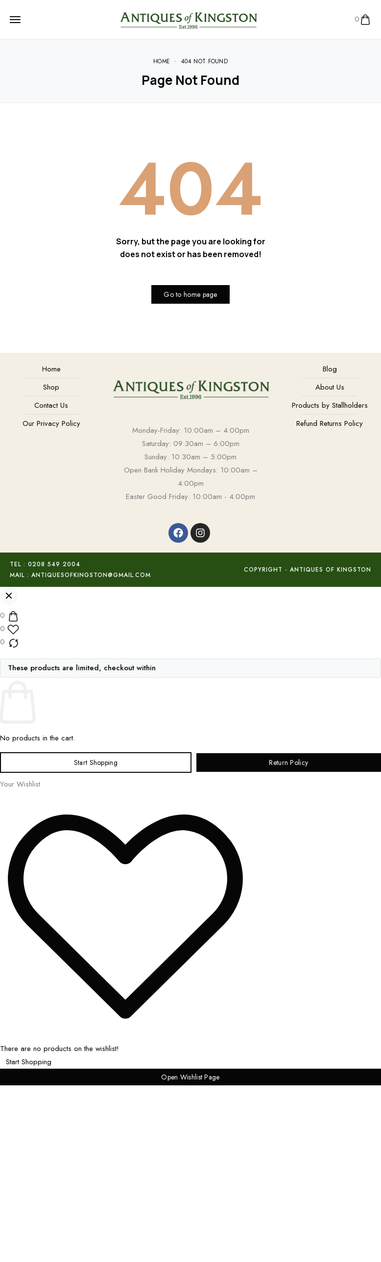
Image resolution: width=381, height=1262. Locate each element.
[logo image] (188, 18)
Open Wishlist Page (190, 1077)
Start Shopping (96, 762)
